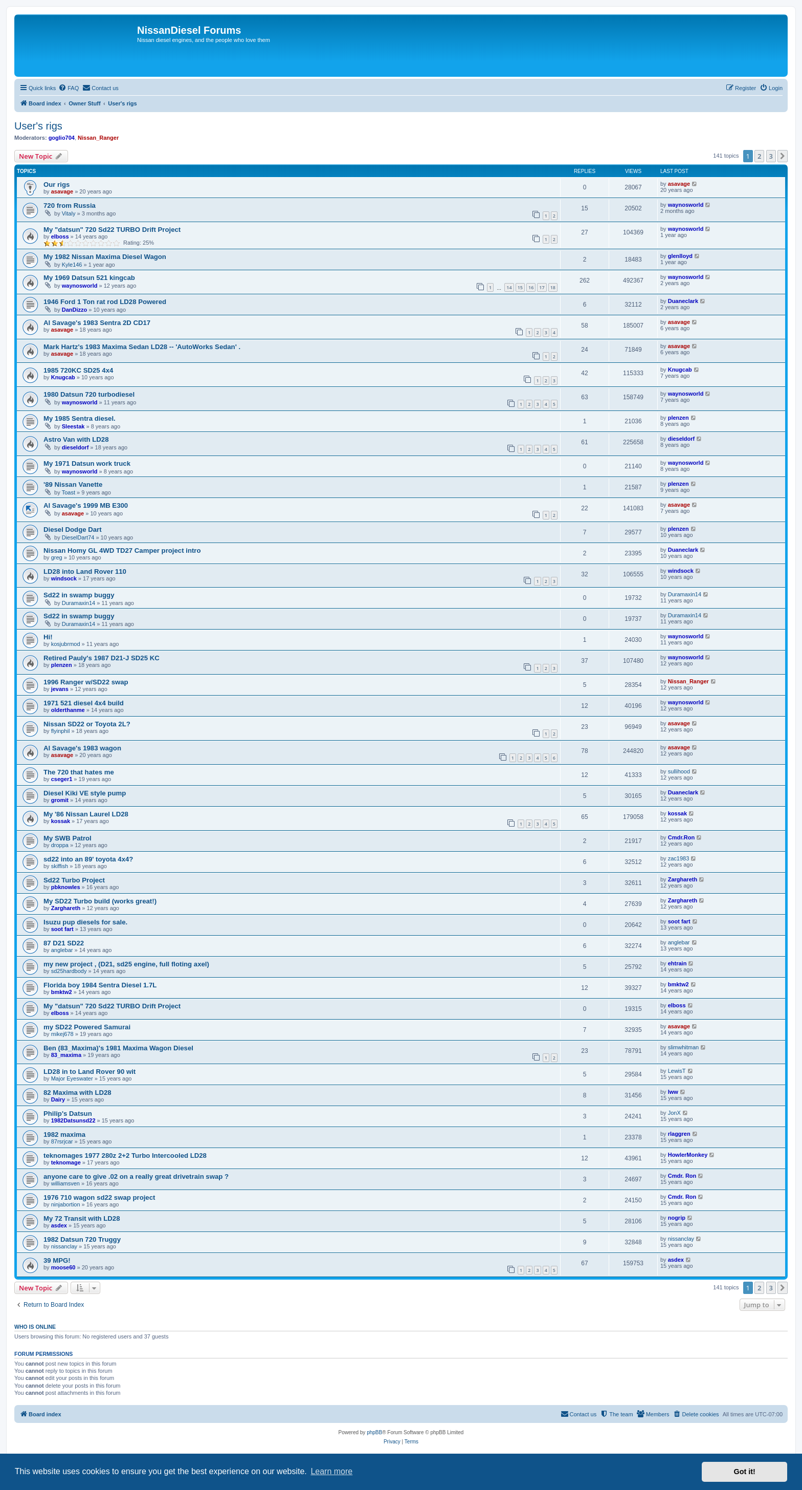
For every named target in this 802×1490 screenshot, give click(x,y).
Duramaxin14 (78, 603)
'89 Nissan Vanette (72, 484)
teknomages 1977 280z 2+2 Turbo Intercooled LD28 (125, 1155)
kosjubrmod (65, 644)
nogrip (676, 1218)
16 (530, 287)
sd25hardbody (69, 971)
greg (56, 557)
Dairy (58, 1099)
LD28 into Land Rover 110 (84, 571)
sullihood (679, 771)
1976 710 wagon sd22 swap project (99, 1197)
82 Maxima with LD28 (77, 1092)
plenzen (678, 418)
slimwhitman (683, 1047)
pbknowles (65, 887)
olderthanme (68, 710)
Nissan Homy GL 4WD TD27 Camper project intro (122, 550)
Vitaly (69, 213)
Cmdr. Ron (682, 1176)
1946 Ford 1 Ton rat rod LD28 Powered (104, 302)
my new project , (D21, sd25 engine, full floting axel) (126, 964)
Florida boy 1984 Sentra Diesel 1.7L (100, 985)
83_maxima (66, 1055)
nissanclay (64, 1246)
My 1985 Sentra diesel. (79, 418)
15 (520, 287)
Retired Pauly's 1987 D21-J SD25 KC (101, 658)
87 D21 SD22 (63, 943)
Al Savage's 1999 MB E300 (85, 505)
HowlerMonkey (688, 1155)
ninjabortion (65, 1204)
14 (508, 287)
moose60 (63, 1267)
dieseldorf (75, 447)
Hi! (48, 637)
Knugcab (63, 377)
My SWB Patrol (67, 838)
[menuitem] (68, 88)
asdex (59, 1225)
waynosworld (686, 205)
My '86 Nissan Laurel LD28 (85, 814)
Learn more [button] (331, 1471)
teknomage (66, 1162)
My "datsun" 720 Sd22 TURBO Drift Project (112, 229)
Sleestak (73, 426)
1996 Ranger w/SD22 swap (85, 682)
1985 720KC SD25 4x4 (78, 370)
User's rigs (38, 126)
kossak (60, 821)
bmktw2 (61, 992)
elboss (60, 236)
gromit (60, 800)
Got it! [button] (744, 1471)
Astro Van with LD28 (76, 439)
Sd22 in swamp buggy (79, 595)
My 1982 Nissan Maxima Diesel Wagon (104, 257)
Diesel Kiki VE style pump (84, 793)
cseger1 (62, 779)
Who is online (35, 1327)
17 (541, 287)
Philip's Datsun (67, 1113)
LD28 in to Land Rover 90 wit (89, 1071)
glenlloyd (680, 256)
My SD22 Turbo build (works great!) (100, 901)
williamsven (65, 1183)
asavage (62, 191)
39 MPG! (57, 1260)
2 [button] (759, 156)
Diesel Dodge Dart (72, 529)
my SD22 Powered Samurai (86, 1027)
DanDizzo (74, 310)
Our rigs (56, 184)
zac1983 (678, 858)
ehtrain (677, 963)
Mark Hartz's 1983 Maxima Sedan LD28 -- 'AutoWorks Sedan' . (141, 347)
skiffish (59, 866)
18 (552, 287)
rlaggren (679, 1134)
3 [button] (771, 156)
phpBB (374, 1432)
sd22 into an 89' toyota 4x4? (88, 859)
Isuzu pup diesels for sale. (85, 922)
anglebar (62, 950)
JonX (674, 1113)
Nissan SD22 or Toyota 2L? (86, 724)
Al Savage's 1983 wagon (82, 748)
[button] (782, 156)
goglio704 (62, 138)
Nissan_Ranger (98, 138)
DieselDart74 (78, 537)
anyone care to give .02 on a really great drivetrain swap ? (136, 1176)
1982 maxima (64, 1134)
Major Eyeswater (72, 1078)
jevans (60, 689)
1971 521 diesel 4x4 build (83, 703)
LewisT (677, 1071)
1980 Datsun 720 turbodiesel (89, 394)
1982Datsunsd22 (73, 1120)
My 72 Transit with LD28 (81, 1218)
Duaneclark (683, 301)
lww (673, 1092)
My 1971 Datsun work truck (86, 463)
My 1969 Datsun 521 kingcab (89, 278)
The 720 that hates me (78, 772)
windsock (64, 578)
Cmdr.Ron (681, 837)
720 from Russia (69, 205)
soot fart (62, 929)
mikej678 (62, 1034)
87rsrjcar (62, 1141)
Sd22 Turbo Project (74, 880)
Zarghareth (682, 879)
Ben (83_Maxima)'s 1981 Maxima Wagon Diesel (118, 1048)
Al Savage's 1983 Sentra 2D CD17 (96, 323)
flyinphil (60, 731)
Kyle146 (72, 265)
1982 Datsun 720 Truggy (82, 1239)
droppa (60, 845)
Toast (68, 492)
